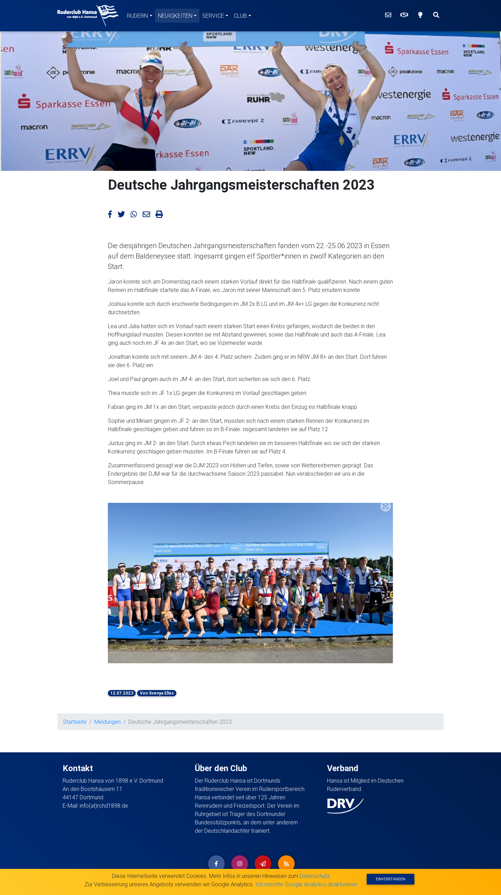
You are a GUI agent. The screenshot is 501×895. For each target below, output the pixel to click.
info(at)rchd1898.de (104, 805)
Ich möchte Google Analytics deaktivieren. (306, 884)
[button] (125, 583)
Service (213, 15)
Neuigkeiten (175, 15)
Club (240, 15)
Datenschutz (315, 875)
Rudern (137, 15)
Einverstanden (390, 879)
